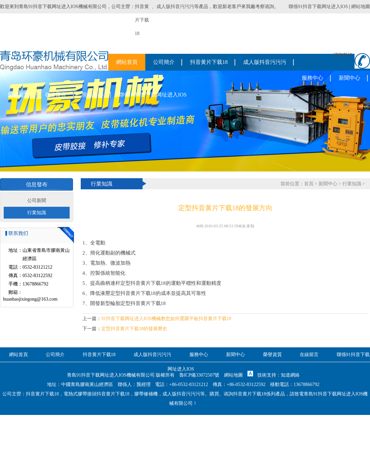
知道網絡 (290, 375)
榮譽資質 (18, 95)
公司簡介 (164, 62)
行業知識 (36, 212)
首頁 (308, 183)
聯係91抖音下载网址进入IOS (318, 6)
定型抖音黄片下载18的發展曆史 (134, 328)
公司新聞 (36, 200)
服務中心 (312, 78)
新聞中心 (349, 78)
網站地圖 (360, 6)
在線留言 (55, 95)
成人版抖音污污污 (175, 6)
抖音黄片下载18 (209, 62)
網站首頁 (127, 62)
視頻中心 (92, 95)
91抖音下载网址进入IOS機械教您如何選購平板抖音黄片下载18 (166, 318)
